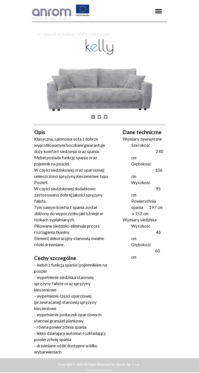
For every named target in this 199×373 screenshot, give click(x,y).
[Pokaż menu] (158, 11)
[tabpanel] (99, 42)
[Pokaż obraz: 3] (105, 117)
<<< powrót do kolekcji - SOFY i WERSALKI (71, 34)
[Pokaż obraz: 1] (93, 117)
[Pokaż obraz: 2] (99, 117)
